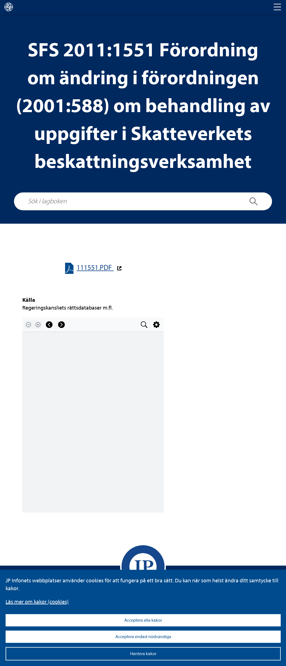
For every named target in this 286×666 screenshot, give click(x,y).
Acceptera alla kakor (143, 620)
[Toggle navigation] (277, 7)
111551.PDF (95, 267)
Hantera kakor (143, 653)
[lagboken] (8, 7)
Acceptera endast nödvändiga (143, 636)
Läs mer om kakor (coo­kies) (37, 602)
